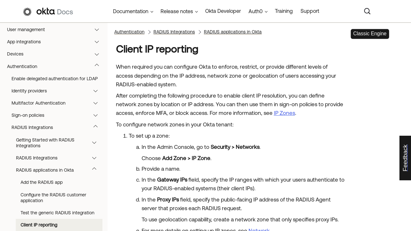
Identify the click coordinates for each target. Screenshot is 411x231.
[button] (98, 29)
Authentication (56, 66)
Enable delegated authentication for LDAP (55, 78)
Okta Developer (223, 11)
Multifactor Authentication (58, 103)
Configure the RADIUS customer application (53, 197)
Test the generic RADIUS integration (57, 212)
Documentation (130, 11)
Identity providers (58, 91)
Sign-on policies (58, 115)
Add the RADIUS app (42, 182)
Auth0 (256, 11)
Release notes (177, 11)
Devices (56, 54)
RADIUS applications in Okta (59, 170)
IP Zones (284, 113)
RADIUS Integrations (58, 127)
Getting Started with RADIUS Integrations (59, 143)
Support (310, 11)
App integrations (56, 42)
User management (56, 29)
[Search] (367, 11)
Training (284, 11)
